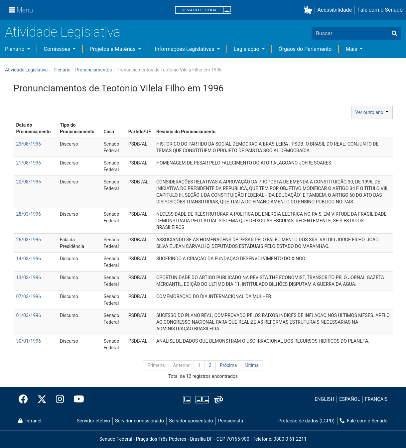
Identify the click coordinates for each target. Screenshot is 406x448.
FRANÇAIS (376, 399)
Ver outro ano (371, 112)
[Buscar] (394, 34)
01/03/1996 (28, 315)
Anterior (181, 365)
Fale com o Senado (380, 10)
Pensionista (230, 421)
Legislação (247, 49)
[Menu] (21, 10)
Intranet (30, 421)
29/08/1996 (28, 144)
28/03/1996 (28, 214)
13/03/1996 (28, 277)
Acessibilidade (335, 10)
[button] (309, 10)
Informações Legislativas (185, 49)
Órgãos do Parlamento (305, 49)
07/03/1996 (28, 296)
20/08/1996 (28, 181)
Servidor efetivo (93, 421)
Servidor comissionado (139, 421)
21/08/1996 (28, 163)
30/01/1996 (28, 341)
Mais (351, 49)
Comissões (58, 49)
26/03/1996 (28, 239)
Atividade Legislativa (62, 32)
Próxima (228, 365)
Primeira (156, 365)
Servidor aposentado (191, 421)
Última (251, 365)
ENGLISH (324, 399)
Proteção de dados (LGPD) (306, 421)
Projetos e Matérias (113, 49)
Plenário (15, 49)
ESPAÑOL (349, 399)
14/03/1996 (28, 258)
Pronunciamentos (93, 69)
